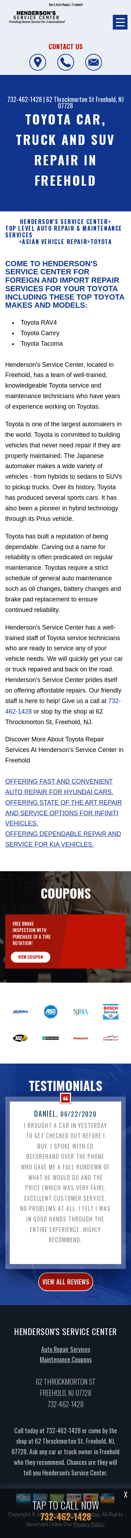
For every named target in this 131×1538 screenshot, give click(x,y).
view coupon (30, 965)
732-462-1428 (24, 99)
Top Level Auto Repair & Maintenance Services (63, 240)
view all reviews (65, 1290)
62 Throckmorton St (70, 99)
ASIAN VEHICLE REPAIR (54, 250)
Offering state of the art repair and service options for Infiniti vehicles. (63, 822)
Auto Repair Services (65, 1357)
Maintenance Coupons (66, 1368)
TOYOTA (101, 250)
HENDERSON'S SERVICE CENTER (64, 230)
